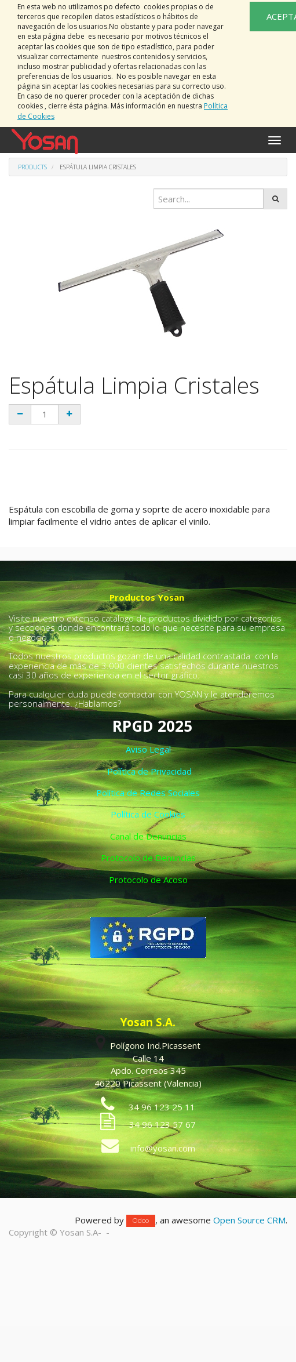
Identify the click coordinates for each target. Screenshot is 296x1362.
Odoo (141, 1220)
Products (32, 167)
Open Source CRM (249, 1220)
